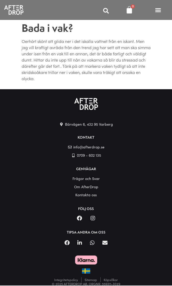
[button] (158, 10)
